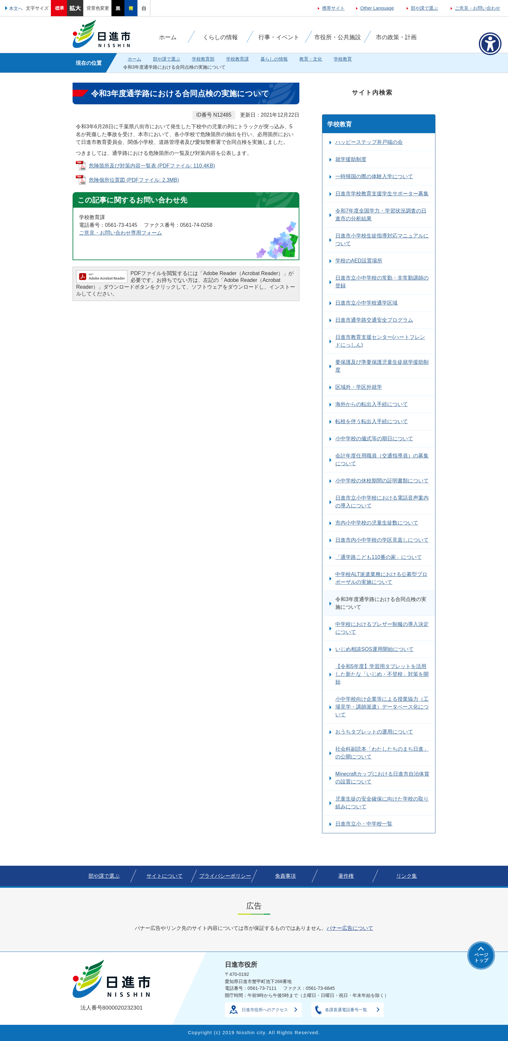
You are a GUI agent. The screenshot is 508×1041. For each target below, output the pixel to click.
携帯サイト (333, 8)
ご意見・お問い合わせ (477, 8)
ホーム (134, 59)
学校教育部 (203, 59)
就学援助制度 (350, 159)
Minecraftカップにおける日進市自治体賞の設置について (382, 777)
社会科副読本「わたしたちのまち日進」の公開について (382, 752)
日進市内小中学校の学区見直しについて (382, 540)
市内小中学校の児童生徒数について (376, 523)
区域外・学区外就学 (358, 387)
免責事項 (285, 876)
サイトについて (164, 876)
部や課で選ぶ (424, 8)
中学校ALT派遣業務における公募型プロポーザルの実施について (381, 578)
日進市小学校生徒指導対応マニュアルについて (382, 239)
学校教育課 (237, 59)
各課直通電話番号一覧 (346, 1009)
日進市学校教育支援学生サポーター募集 (382, 193)
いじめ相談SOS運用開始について (374, 649)
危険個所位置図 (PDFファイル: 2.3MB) (134, 180)
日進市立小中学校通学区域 (366, 303)
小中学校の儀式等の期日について (374, 438)
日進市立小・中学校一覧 (363, 824)
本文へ (16, 8)
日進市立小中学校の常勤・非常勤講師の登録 (382, 281)
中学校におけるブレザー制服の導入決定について (382, 628)
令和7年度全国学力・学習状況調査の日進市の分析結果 (380, 214)
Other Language (377, 8)
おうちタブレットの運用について (374, 731)
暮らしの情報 (274, 59)
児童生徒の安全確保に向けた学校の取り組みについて (382, 802)
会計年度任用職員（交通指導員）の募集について (382, 459)
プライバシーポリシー (225, 876)
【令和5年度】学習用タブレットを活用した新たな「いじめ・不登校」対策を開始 (382, 674)
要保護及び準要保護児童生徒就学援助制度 (382, 366)
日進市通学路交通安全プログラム (374, 320)
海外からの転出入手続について (371, 404)
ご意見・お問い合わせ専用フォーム (120, 233)
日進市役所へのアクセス (265, 1009)
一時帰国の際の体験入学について (374, 176)
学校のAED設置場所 (358, 260)
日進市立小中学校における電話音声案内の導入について (382, 501)
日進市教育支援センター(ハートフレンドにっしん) (380, 341)
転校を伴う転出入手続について (371, 421)
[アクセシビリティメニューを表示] (490, 43)
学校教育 (343, 59)
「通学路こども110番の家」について (378, 557)
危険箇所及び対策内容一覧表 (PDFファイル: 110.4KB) (152, 165)
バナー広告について (350, 928)
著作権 (346, 876)
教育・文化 (310, 59)
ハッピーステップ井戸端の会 (369, 142)
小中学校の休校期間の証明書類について (382, 480)
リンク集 (406, 876)
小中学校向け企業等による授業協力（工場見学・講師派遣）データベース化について (382, 706)
